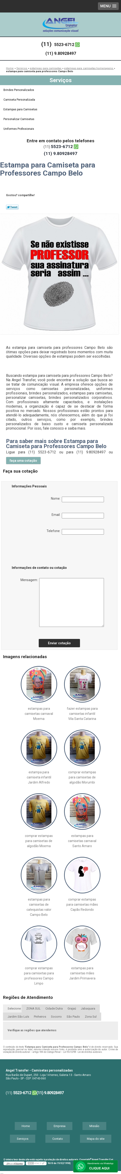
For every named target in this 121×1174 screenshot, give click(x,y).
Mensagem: (62, 602)
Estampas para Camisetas (20, 109)
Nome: (77, 499)
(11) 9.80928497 (60, 53)
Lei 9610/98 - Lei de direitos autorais (82, 1052)
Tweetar (12, 207)
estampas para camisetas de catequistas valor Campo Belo (39, 907)
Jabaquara (88, 1008)
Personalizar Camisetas (19, 119)
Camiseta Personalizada (19, 99)
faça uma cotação (23, 460)
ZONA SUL (33, 1008)
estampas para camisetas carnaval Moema (39, 714)
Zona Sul (91, 1016)
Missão (94, 1126)
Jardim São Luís (18, 1016)
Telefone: (75, 532)
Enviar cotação (59, 643)
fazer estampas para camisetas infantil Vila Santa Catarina (82, 714)
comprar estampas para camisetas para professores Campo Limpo (39, 975)
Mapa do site (95, 1138)
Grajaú (72, 1008)
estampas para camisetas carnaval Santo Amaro (82, 841)
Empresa (59, 1126)
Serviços (61, 80)
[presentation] (41, 551)
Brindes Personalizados (19, 90)
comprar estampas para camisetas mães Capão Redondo (82, 904)
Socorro (56, 1016)
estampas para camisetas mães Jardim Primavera (82, 973)
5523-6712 (64, 44)
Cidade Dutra (54, 1008)
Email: (78, 515)
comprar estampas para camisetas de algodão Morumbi (82, 777)
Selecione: (14, 1008)
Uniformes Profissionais (19, 128)
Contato (57, 1138)
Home (26, 1126)
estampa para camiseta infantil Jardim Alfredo (39, 777)
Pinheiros (40, 1016)
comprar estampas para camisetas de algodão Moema (39, 841)
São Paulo (73, 1016)
